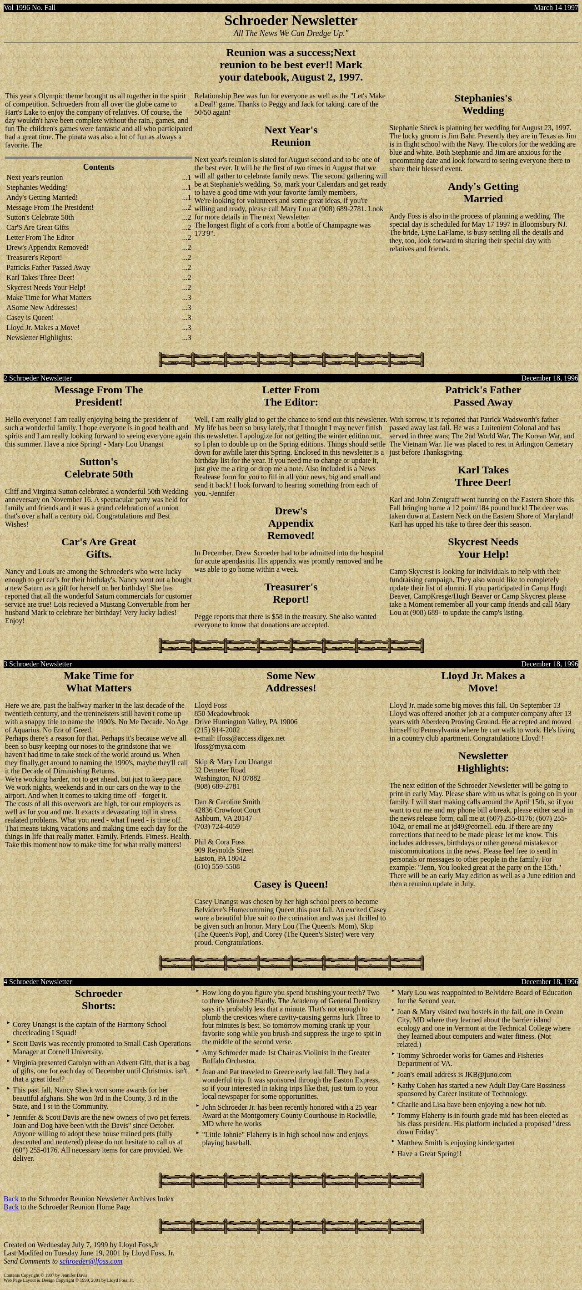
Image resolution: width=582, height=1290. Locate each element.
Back (11, 1199)
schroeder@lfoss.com (91, 1261)
